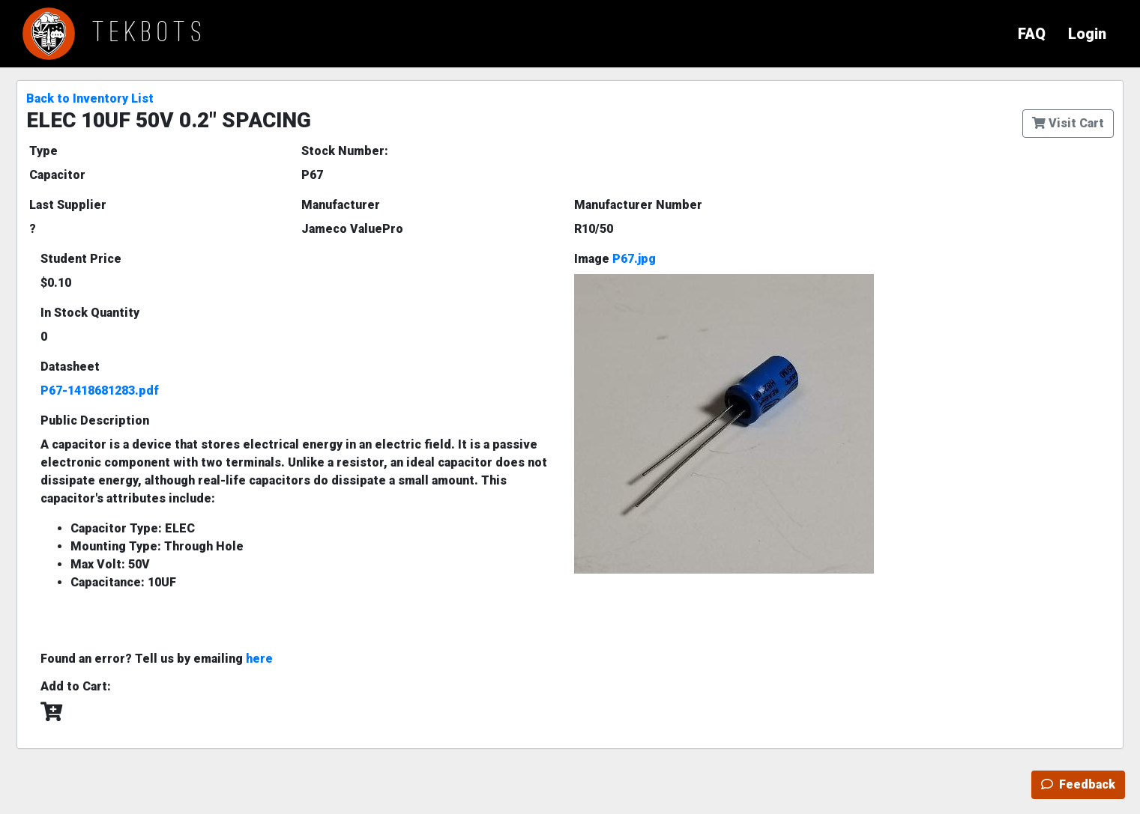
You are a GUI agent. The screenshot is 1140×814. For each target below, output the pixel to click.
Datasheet (70, 366)
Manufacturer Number (638, 205)
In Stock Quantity (89, 313)
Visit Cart (1068, 123)
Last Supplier (67, 205)
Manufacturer (340, 205)
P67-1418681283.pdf (99, 390)
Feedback (1078, 784)
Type (43, 151)
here (259, 658)
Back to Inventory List (90, 98)
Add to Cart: (75, 686)
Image (615, 259)
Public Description (94, 420)
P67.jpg (634, 259)
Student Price (80, 259)
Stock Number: (344, 151)
